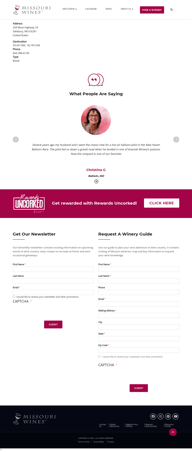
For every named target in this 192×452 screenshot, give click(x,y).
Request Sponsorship (151, 425)
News (109, 9)
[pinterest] (168, 416)
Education (69, 9)
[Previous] (16, 140)
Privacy (111, 442)
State (100, 333)
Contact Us (102, 425)
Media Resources (114, 425)
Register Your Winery (132, 425)
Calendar (91, 9)
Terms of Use (84, 442)
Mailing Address (106, 310)
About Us (126, 9)
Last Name (18, 275)
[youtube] (175, 416)
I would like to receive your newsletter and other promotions (47, 296)
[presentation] (35, 312)
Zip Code (102, 345)
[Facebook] (153, 416)
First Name (18, 264)
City (100, 322)
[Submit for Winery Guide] (139, 388)
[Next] (176, 140)
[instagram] (161, 416)
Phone (101, 287)
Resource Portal (169, 425)
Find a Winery (152, 10)
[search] (171, 9)
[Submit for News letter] (53, 324)
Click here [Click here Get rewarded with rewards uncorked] (161, 203)
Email (15, 287)
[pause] (96, 181)
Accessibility (98, 442)
